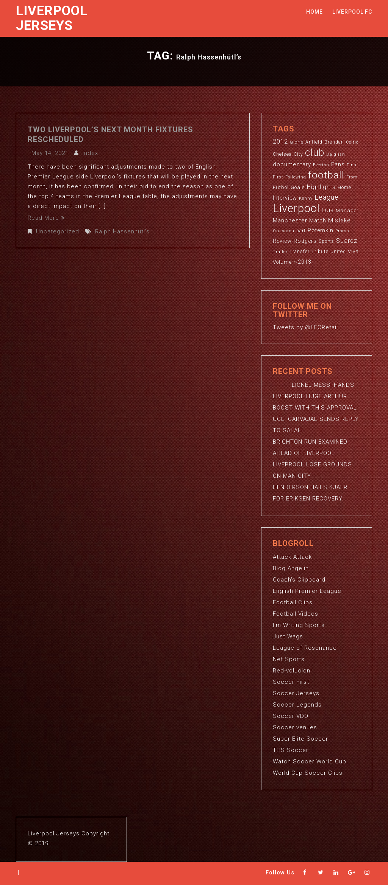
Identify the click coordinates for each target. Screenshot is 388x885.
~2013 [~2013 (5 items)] (302, 262)
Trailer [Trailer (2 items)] (280, 251)
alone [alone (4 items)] (297, 142)
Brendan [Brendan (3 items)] (334, 142)
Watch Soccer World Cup (309, 761)
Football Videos (295, 613)
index (90, 153)
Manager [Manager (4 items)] (347, 210)
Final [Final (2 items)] (352, 165)
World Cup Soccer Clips (308, 772)
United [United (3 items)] (338, 251)
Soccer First (291, 682)
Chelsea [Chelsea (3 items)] (282, 154)
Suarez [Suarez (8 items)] (346, 240)
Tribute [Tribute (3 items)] (320, 251)
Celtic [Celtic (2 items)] (352, 142)
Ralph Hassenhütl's (122, 231)
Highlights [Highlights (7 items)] (321, 187)
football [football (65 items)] (326, 175)
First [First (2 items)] (278, 177)
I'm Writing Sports (299, 625)
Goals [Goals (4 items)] (298, 187)
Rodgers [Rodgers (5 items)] (305, 241)
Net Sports (289, 659)
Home (314, 12)
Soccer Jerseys (296, 693)
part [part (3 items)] (301, 230)
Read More (46, 217)
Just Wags (288, 636)
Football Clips (293, 602)
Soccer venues (295, 727)
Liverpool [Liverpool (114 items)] (296, 208)
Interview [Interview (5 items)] (285, 198)
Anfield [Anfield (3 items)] (313, 142)
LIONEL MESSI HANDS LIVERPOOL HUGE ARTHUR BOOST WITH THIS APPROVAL (315, 396)
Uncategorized (57, 231)
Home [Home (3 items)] (344, 187)
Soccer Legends (297, 704)
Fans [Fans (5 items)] (338, 164)
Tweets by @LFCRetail (305, 327)
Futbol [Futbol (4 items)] (281, 187)
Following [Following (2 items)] (295, 177)
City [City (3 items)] (298, 154)
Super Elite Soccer (300, 738)
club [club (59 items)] (314, 152)
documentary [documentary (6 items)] (292, 164)
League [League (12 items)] (326, 197)
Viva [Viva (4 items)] (353, 251)
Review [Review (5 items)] (282, 241)
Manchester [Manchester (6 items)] (290, 220)
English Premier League (307, 591)
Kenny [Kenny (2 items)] (306, 198)
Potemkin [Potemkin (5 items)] (320, 230)
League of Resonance (305, 647)
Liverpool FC (352, 12)
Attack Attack (292, 557)
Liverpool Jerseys (52, 18)
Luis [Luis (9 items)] (328, 210)
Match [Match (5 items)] (317, 220)
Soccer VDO (290, 716)
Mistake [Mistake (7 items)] (339, 220)
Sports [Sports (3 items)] (326, 241)
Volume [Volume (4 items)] (282, 262)
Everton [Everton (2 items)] (321, 165)
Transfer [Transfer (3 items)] (299, 251)
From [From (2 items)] (352, 177)
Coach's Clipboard (299, 579)
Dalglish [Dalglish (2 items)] (335, 154)
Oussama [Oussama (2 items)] (283, 230)
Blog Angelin (291, 568)
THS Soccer (290, 750)
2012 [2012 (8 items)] (280, 141)
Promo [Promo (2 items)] (342, 230)
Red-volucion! (292, 670)
